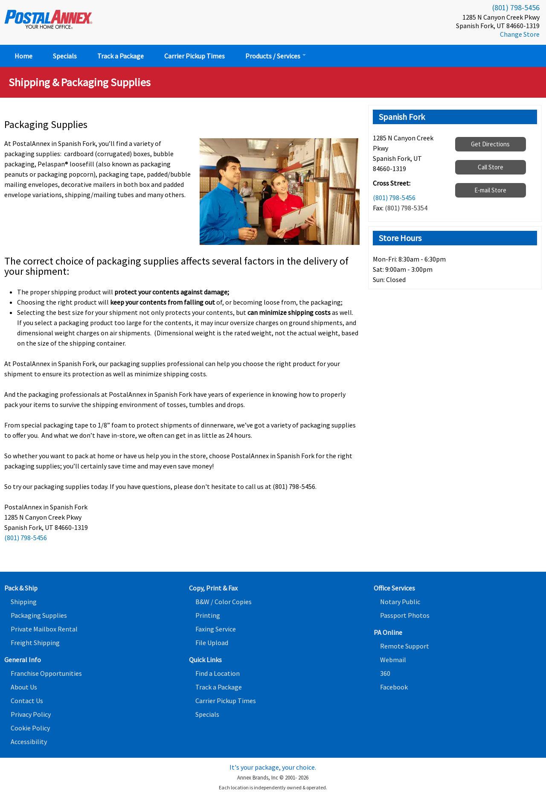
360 (385, 673)
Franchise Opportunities (46, 673)
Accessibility (29, 741)
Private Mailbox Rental (44, 629)
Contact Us (27, 700)
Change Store (520, 34)
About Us (24, 687)
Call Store (490, 167)
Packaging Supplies (39, 615)
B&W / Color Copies (223, 601)
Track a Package (120, 56)
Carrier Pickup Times (194, 56)
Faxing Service (215, 629)
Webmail (393, 659)
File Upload (211, 642)
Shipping (24, 601)
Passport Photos (405, 615)
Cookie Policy (30, 728)
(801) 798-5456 (516, 7)
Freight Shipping (35, 642)
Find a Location (217, 673)
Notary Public (400, 601)
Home (23, 56)
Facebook (394, 687)
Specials (65, 56)
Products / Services (275, 56)
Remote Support (404, 646)
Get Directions (490, 144)
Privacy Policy (31, 714)
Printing (207, 615)
